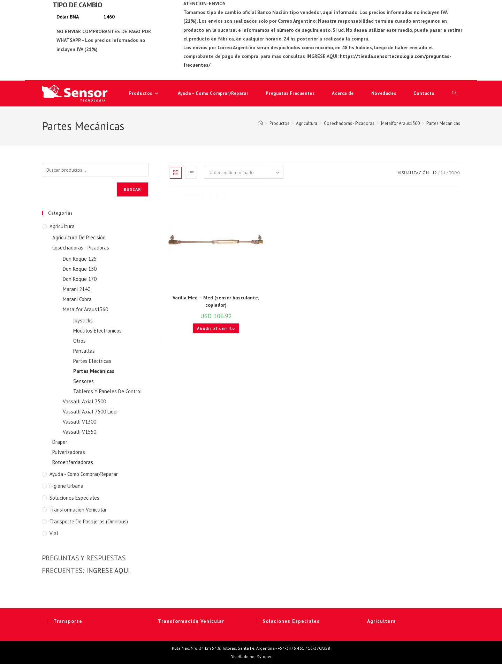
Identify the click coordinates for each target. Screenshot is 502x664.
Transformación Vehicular (78, 509)
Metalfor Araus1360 (85, 309)
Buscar (132, 189)
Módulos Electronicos (97, 330)
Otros (79, 340)
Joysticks (83, 320)
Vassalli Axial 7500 (84, 401)
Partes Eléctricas (92, 361)
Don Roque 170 (80, 279)
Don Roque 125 (80, 258)
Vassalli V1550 (79, 431)
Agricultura (62, 226)
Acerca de (342, 93)
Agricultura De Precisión (79, 237)
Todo (454, 172)
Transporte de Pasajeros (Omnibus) (89, 521)
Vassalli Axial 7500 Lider (90, 411)
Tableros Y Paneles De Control (107, 391)
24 (443, 172)
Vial (54, 533)
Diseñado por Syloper (251, 656)
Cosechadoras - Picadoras (80, 247)
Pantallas (84, 351)
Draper (59, 442)
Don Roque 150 (80, 269)
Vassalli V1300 (79, 421)
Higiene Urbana (66, 486)
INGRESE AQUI (108, 570)
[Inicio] (260, 123)
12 (434, 172)
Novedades (383, 93)
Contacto (424, 93)
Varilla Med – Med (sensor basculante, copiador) (216, 301)
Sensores (83, 381)
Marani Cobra (77, 299)
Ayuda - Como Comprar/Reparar (84, 474)
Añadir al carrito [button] (216, 328)
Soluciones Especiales (74, 497)
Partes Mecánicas (443, 123)
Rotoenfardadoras (72, 462)
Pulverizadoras (68, 452)
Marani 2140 (76, 289)
